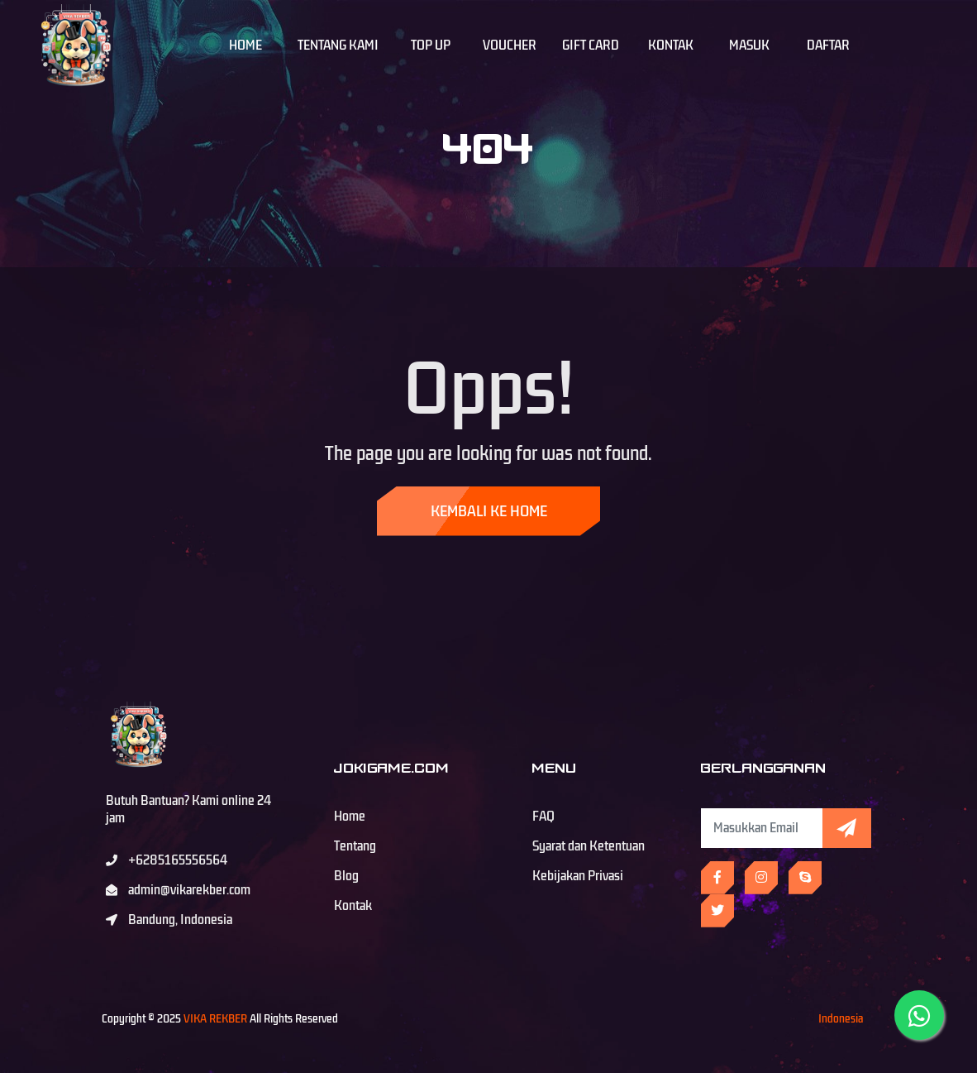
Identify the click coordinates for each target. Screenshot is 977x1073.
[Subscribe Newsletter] (761, 828)
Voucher (509, 45)
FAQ (543, 816)
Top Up (430, 45)
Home (245, 45)
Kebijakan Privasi (577, 876)
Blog (346, 876)
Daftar (828, 45)
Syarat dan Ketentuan (588, 846)
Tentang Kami (338, 45)
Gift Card (590, 45)
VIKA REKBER (215, 1019)
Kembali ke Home (489, 511)
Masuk (749, 45)
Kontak (670, 45)
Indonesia (840, 1019)
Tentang (355, 846)
